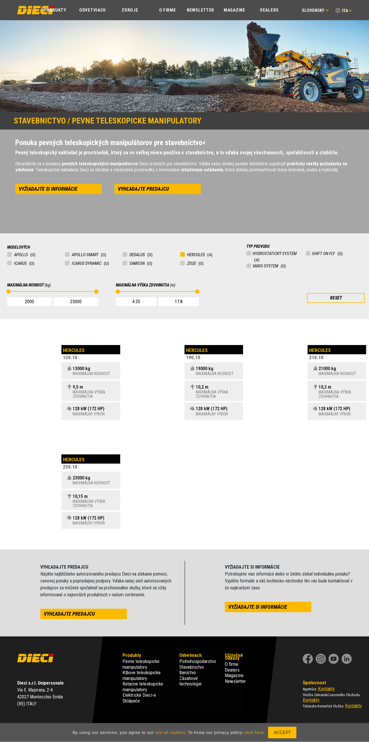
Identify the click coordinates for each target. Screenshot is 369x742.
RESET (336, 298)
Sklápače (131, 701)
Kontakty (326, 689)
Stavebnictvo (191, 667)
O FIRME (167, 10)
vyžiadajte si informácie (48, 189)
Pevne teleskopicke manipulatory (141, 664)
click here (254, 732)
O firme (231, 664)
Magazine (234, 10)
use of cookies (170, 732)
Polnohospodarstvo (197, 661)
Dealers (269, 10)
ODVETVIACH (92, 10)
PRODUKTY (55, 10)
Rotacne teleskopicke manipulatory (143, 686)
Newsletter (200, 10)
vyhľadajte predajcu (143, 189)
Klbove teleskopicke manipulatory (142, 675)
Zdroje (130, 10)
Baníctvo (187, 672)
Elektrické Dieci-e (139, 695)
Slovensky (315, 10)
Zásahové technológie (190, 681)
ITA (345, 10)
